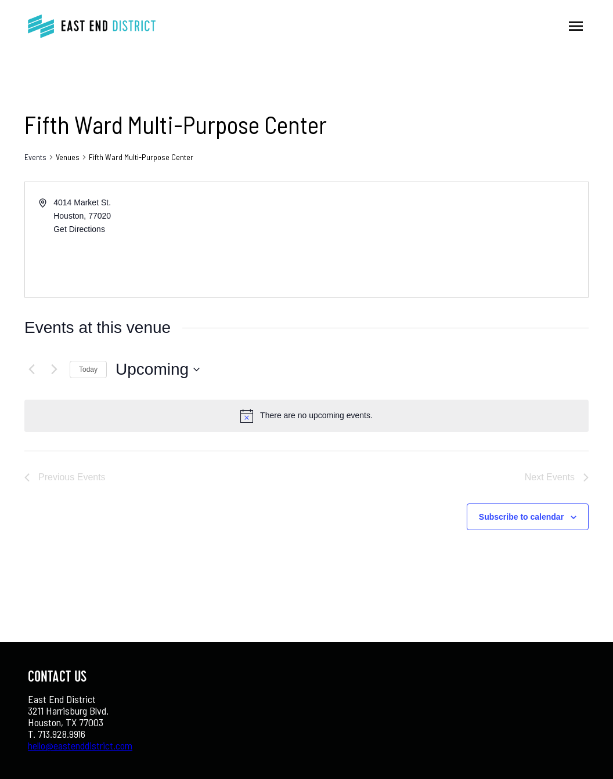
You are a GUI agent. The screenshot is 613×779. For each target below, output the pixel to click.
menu (576, 26)
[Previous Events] (31, 369)
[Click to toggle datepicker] (158, 369)
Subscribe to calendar (521, 516)
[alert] (316, 415)
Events (35, 157)
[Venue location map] (446, 239)
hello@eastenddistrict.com (80, 745)
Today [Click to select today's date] (88, 369)
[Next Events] (54, 369)
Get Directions (79, 229)
